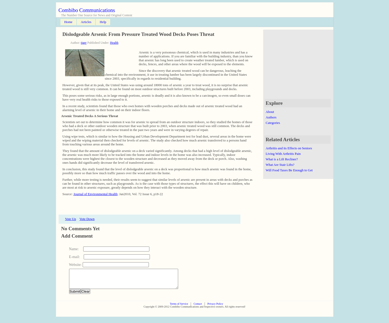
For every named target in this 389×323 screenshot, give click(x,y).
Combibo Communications (87, 10)
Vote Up (70, 219)
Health (114, 43)
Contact (198, 307)
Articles (86, 22)
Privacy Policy (215, 307)
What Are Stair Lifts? (280, 165)
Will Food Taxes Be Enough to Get (289, 170)
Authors (271, 117)
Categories (273, 123)
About (270, 112)
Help (103, 22)
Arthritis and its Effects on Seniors (289, 148)
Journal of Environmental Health (95, 194)
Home (68, 22)
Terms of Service (179, 307)
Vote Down (87, 219)
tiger (84, 43)
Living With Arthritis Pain (283, 154)
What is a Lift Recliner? (282, 159)
